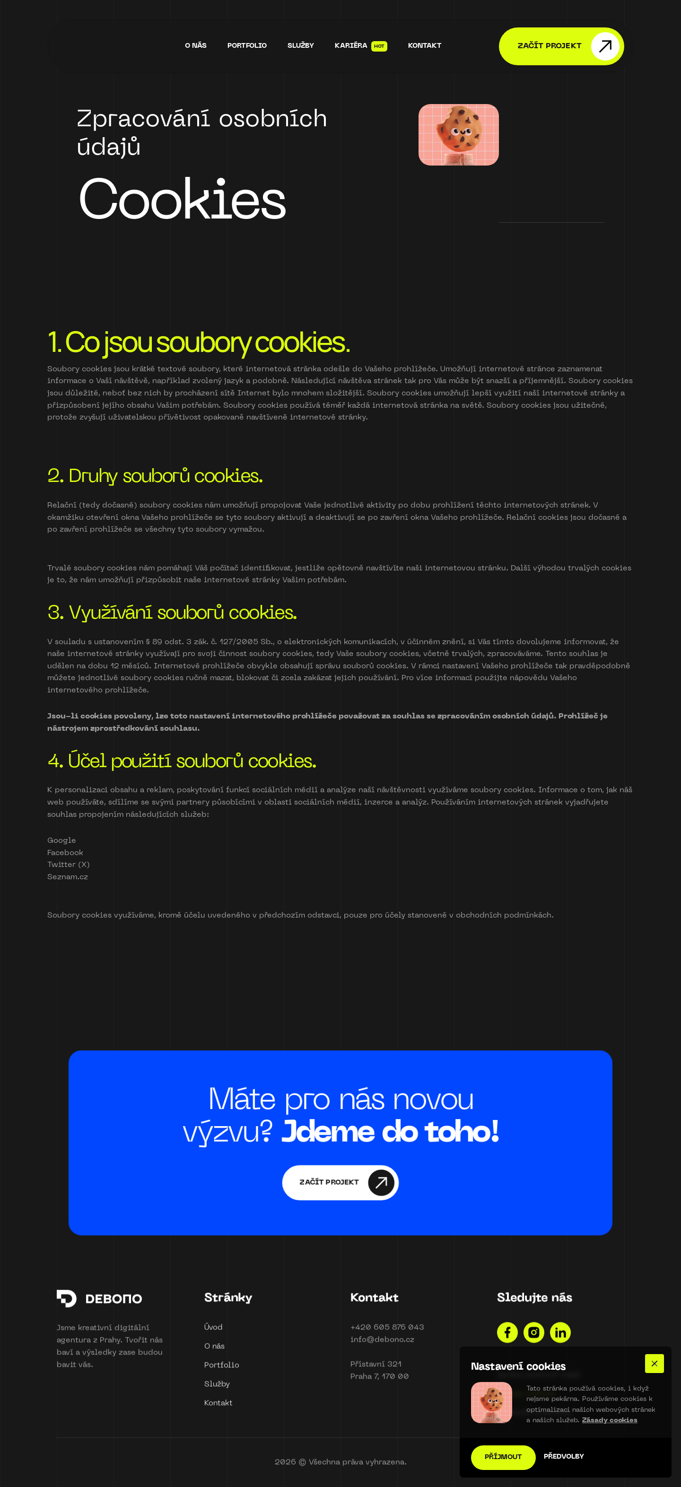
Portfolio (221, 1370)
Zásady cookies (609, 1420)
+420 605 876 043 (387, 1332)
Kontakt (218, 1408)
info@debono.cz (382, 1344)
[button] (654, 1363)
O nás (214, 1351)
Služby (217, 1389)
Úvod (213, 1332)
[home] (109, 46)
